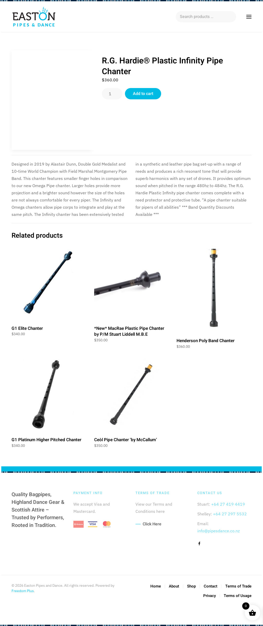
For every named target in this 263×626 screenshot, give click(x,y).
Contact (210, 586)
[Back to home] (35, 16)
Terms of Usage (237, 596)
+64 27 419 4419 (228, 504)
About (174, 586)
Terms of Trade (238, 586)
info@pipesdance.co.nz (218, 530)
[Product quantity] (112, 93)
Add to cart (143, 94)
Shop (191, 586)
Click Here (152, 524)
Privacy (209, 596)
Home (155, 586)
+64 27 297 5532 (230, 513)
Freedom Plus (23, 591)
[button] (248, 16)
